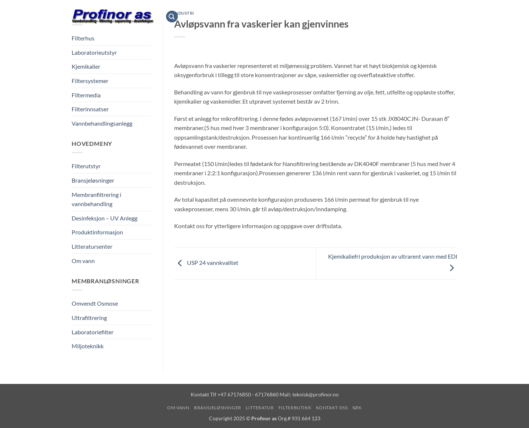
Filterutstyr (86, 165)
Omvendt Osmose (95, 303)
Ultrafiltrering (89, 317)
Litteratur (290, 16)
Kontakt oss (372, 16)
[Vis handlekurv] (453, 16)
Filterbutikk (330, 16)
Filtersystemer (90, 80)
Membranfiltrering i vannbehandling (96, 199)
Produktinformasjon (97, 232)
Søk (402, 16)
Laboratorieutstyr (94, 52)
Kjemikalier (86, 66)
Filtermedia (86, 94)
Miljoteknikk (88, 345)
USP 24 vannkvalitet (206, 262)
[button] (172, 17)
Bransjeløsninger (240, 16)
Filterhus (83, 38)
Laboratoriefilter (93, 331)
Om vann (195, 16)
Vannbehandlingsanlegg (102, 123)
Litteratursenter (92, 246)
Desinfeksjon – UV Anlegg (104, 218)
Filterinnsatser (90, 108)
